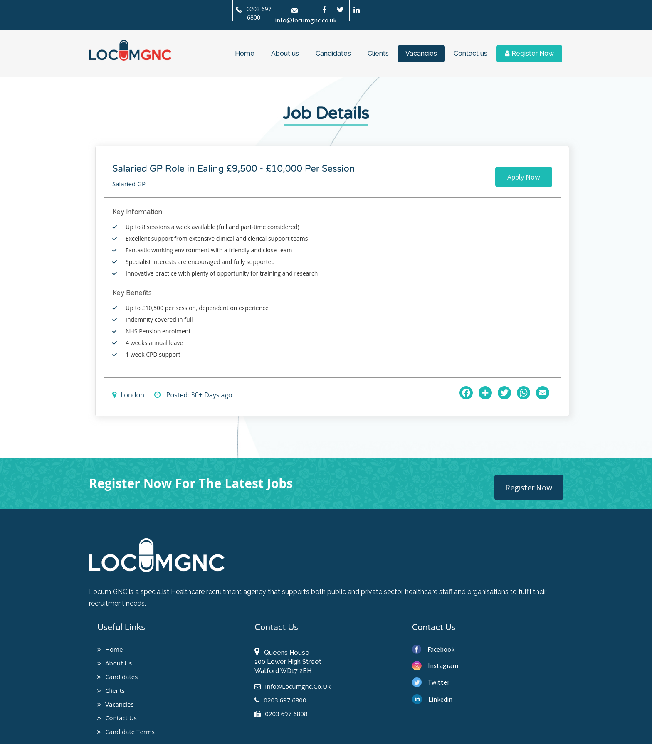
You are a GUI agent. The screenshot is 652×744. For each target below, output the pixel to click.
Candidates (333, 53)
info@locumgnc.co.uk (292, 686)
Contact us (470, 53)
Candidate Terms (126, 731)
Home (244, 53)
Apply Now (523, 177)
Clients (378, 53)
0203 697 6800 (253, 13)
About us (285, 53)
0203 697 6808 (280, 714)
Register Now (529, 53)
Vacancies (421, 53)
